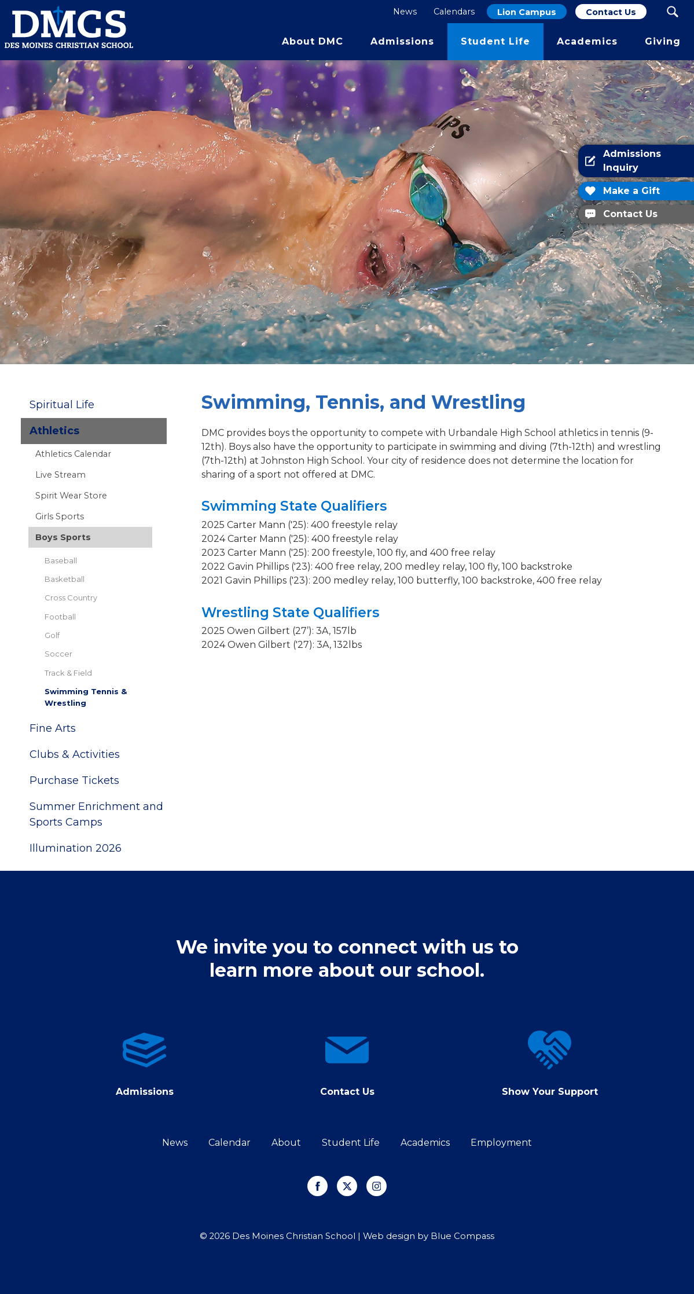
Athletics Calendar (73, 454)
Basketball (65, 579)
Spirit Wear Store (71, 495)
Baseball (61, 560)
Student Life (351, 1142)
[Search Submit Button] (672, 11)
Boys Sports (63, 537)
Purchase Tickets (74, 780)
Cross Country (71, 597)
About (286, 1142)
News (175, 1142)
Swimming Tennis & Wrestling (86, 697)
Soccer (58, 653)
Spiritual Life (62, 404)
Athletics (54, 430)
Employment (501, 1142)
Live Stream (60, 475)
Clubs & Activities (75, 754)
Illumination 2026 (76, 848)
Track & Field (68, 672)
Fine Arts (53, 728)
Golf (52, 635)
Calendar (229, 1142)
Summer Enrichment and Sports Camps (96, 814)
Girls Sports (59, 516)
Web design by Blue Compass (428, 1236)
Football (60, 616)
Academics (425, 1142)
